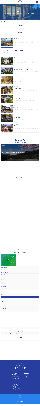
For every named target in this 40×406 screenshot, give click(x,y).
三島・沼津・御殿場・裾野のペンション (15, 382)
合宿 (10, 335)
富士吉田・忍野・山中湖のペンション (15, 378)
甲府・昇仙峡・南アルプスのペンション (15, 390)
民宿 (27, 379)
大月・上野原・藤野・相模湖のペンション (15, 388)
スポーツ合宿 (13, 335)
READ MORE (20, 136)
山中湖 (17, 335)
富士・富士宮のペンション (15, 383)
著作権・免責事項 (20, 398)
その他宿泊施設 (27, 381)
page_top (20, 358)
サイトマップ (20, 400)
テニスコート (6, 335)
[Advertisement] (20, 170)
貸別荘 (27, 380)
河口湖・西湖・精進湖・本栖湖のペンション (15, 380)
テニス (3, 335)
